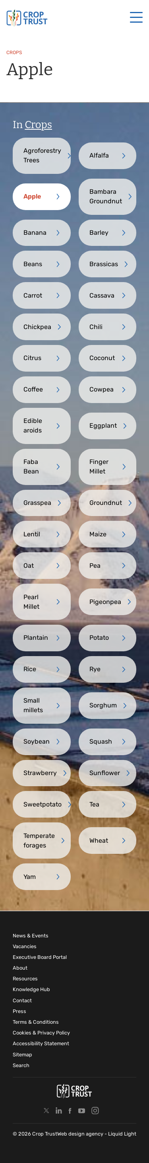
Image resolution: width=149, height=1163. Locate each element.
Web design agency (80, 1134)
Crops (38, 125)
